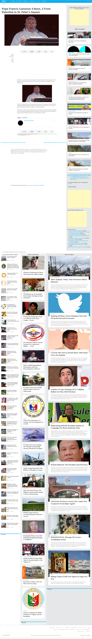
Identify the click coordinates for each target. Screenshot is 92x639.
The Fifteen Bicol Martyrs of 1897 (75, 234)
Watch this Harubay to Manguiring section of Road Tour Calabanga (12, 422)
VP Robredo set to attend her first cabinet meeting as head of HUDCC (33, 296)
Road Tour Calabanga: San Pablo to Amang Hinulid (13, 493)
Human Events (72, 629)
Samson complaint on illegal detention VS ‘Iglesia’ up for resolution (32, 614)
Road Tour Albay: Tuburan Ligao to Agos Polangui (13, 524)
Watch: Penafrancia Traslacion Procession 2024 (13, 321)
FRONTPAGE (52, 627)
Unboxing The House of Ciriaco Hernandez (12, 274)
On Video (13, 1)
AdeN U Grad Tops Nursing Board (75, 230)
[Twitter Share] (31, 51)
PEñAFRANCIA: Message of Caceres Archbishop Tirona (66, 538)
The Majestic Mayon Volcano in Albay (76, 243)
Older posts (3, 534)
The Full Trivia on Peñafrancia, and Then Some (12, 329)
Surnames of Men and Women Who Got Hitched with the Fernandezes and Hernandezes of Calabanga (13, 266)
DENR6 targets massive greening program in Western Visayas (32, 514)
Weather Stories (56, 277)
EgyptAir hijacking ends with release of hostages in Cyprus (33, 469)
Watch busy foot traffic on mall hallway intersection (77, 41)
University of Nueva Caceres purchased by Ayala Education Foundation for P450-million (78, 141)
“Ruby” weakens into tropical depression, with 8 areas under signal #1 (79, 54)
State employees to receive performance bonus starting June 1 (13, 142)
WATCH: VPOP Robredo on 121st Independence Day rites (78, 128)
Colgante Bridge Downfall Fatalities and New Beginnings (12, 336)
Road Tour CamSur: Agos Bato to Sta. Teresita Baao (13, 516)
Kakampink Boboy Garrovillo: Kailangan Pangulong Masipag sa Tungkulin (32, 537)
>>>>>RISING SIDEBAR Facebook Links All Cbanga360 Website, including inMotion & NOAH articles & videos (79, 175)
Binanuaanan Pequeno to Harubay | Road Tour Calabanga (12, 430)
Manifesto (44, 1)
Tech (62, 627)
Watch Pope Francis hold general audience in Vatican (78, 113)
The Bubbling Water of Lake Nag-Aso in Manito (78, 244)
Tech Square (32, 1)
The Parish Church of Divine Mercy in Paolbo (78, 246)
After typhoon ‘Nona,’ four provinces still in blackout (69, 280)
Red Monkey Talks (30, 534)
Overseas (25, 1)
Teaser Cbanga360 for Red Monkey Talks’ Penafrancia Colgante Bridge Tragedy (13, 376)
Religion (73, 111)
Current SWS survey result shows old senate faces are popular (69, 354)
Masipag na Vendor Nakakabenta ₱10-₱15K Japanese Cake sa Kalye (12, 485)
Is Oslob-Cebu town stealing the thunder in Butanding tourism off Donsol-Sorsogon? (33, 446)
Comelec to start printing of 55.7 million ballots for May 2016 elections (67, 390)
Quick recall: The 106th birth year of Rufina (12, 289)
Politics (73, 125)
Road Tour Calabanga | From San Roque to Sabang (12, 469)
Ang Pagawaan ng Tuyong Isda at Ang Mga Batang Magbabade (12, 461)
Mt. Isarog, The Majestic (74, 239)
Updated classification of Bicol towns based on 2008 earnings (33, 273)
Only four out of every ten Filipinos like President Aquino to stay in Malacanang (33, 492)
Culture (69, 95)
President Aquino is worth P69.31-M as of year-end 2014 (54, 142)
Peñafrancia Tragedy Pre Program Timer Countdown (13, 367)
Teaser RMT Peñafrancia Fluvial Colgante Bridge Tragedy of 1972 (12, 383)
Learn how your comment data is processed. (35, 185)
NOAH (73, 39)
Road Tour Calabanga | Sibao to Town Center (12, 391)
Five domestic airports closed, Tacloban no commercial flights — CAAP (33, 344)
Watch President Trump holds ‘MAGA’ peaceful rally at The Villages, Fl (32, 560)
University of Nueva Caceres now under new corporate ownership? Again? (69, 502)
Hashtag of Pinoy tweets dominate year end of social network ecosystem (69, 317)
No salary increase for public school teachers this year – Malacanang (32, 389)
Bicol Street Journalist (29, 120)
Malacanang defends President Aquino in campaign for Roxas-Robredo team (67, 427)
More (38, 1)
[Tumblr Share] (38, 51)
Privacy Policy (81, 631)
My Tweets (70, 183)
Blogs (77, 629)
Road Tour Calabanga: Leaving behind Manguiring (12, 407)
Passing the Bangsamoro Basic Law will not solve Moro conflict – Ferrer (33, 318)
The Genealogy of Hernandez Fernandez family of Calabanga (12, 305)
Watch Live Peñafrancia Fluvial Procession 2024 (12, 313)
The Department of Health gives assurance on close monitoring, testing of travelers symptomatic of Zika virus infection (78, 98)
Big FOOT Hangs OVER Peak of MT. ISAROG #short (12, 415)
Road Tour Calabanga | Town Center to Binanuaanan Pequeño (76, 69)
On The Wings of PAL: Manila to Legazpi (12, 257)
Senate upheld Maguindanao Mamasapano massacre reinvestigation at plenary (32, 367)
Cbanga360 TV (87, 629)
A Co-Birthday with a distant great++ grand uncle (12, 297)
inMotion (70, 39)
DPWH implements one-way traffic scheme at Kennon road (78, 155)
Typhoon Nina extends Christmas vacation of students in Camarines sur (78, 169)
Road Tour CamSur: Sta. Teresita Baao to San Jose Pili (12, 508)
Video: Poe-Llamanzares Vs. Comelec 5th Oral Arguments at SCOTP (33, 422)
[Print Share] (45, 51)
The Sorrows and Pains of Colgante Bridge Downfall (13, 344)
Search (86, 1)
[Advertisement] (79, 17)
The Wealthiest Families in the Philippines (77, 238)
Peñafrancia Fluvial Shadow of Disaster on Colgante (12, 360)
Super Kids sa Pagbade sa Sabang (12, 453)
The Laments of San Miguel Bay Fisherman (12, 446)
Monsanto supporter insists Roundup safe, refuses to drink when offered (77, 83)
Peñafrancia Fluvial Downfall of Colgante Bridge (12, 352)
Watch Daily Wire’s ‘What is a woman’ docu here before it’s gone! (13, 399)
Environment (70, 81)
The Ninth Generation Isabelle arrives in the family (12, 282)
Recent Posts (24, 117)
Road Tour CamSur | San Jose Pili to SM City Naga (12, 500)
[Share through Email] (51, 51)
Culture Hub (18, 1)
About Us (88, 631)
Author (19, 117)
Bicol (69, 167)
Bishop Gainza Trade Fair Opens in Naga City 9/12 (69, 578)
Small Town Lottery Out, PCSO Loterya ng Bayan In (79, 235)
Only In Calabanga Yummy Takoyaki (13, 477)
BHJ (81, 629)
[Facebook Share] (23, 51)
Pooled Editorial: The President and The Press (69, 465)
